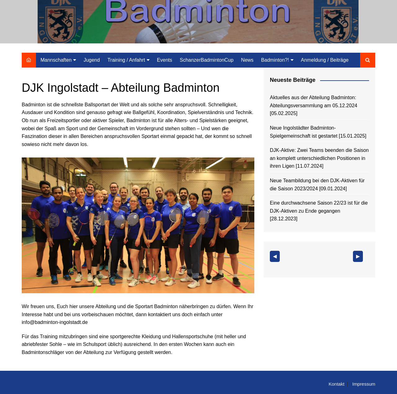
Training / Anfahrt (126, 60)
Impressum (363, 384)
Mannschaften (56, 60)
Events (164, 60)
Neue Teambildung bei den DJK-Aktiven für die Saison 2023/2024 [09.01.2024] (317, 184)
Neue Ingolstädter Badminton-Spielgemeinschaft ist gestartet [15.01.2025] (318, 132)
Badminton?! (275, 60)
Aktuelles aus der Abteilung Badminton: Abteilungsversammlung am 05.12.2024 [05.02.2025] (313, 105)
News (247, 60)
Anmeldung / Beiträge (325, 60)
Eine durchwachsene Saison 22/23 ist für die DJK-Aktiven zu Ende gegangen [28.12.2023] (319, 210)
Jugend (91, 60)
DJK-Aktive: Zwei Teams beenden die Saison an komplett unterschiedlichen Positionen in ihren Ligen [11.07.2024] (319, 158)
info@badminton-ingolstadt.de (55, 322)
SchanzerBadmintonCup (206, 60)
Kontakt (336, 384)
